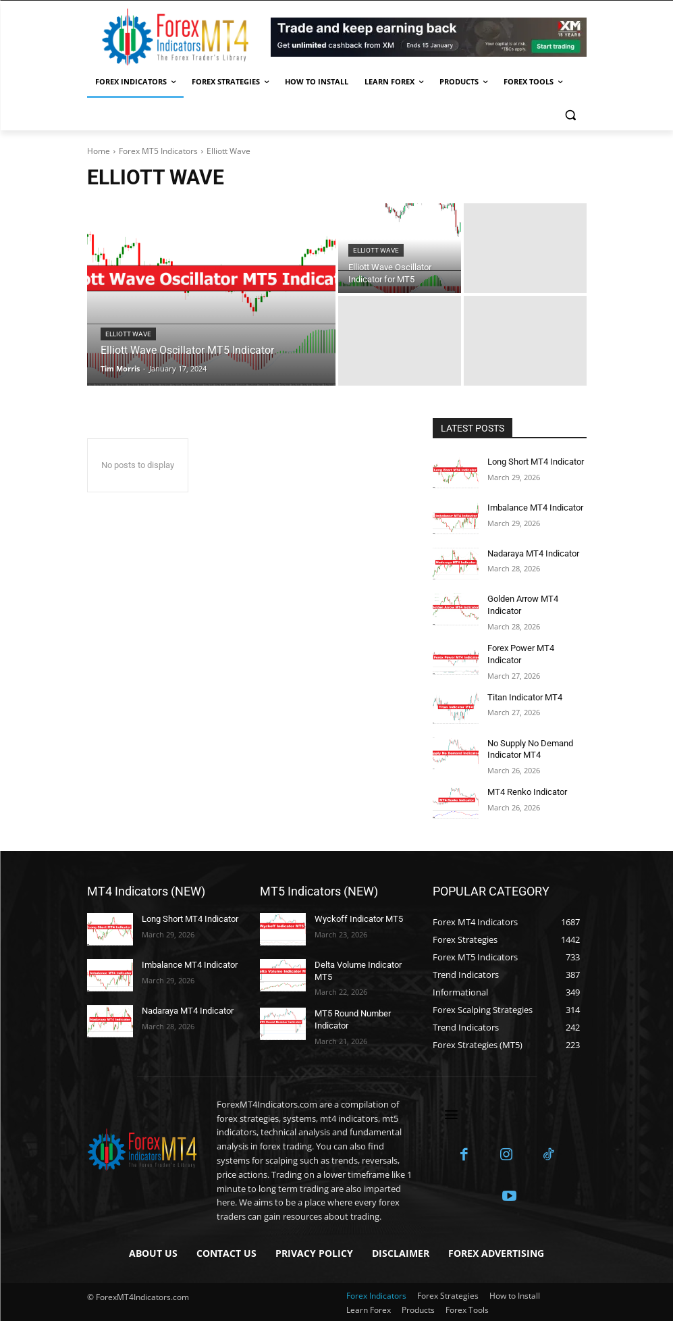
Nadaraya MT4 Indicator (531, 553)
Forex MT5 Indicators (158, 151)
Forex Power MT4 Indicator (536, 646)
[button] (571, 114)
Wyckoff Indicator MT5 (356, 912)
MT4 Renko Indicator (524, 785)
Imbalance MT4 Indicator (532, 507)
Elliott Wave (128, 334)
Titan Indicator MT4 (523, 692)
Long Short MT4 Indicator (533, 461)
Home (98, 151)
